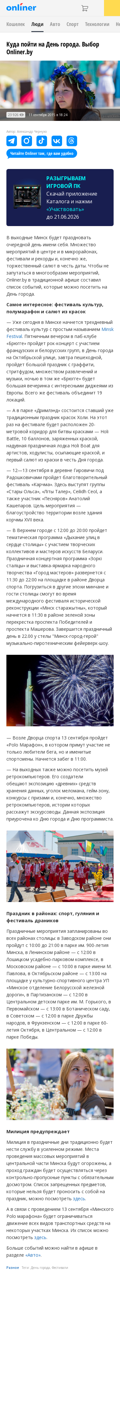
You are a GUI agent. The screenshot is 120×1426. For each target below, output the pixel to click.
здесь (79, 1198)
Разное (12, 1267)
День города (40, 1267)
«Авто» (33, 1255)
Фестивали (60, 1267)
